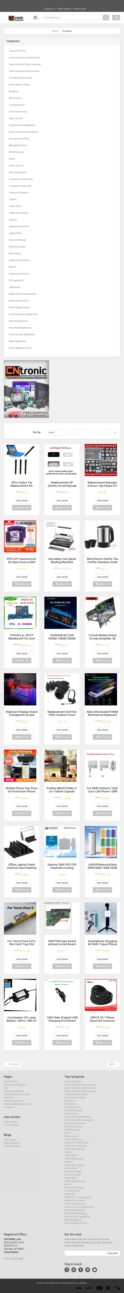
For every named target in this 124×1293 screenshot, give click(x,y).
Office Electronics (17, 172)
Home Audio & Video (19, 84)
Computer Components (21, 179)
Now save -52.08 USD (43, 3)
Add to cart (22, 507)
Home (55, 31)
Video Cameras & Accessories (24, 71)
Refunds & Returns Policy (17, 1097)
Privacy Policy (11, 1084)
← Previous (13, 1064)
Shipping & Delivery (13, 1103)
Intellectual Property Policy (17, 1107)
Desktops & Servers (19, 273)
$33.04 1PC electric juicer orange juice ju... (73, 3)
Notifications (10, 1142)
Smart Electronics (18, 111)
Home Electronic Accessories (23, 132)
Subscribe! (112, 1256)
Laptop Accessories (19, 226)
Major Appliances (17, 341)
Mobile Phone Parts (19, 300)
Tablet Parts (15, 206)
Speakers (14, 91)
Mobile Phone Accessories (22, 294)
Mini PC (12, 267)
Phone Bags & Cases (19, 307)
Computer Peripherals (20, 186)
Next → (113, 1064)
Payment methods (13, 1094)
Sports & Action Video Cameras (25, 64)
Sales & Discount (12, 1145)
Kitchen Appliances (18, 321)
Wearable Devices (18, 145)
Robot (12, 159)
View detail (21, 500)
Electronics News (12, 1149)
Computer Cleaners (19, 192)
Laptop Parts (15, 233)
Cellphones (14, 287)
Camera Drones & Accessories (24, 57)
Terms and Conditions (15, 1087)
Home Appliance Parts (20, 348)
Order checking (64, 9)
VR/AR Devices (16, 152)
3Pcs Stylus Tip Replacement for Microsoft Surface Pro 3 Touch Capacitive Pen (21, 487)
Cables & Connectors (19, 260)
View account (80, 9)
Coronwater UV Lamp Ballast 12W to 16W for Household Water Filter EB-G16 (21, 1022)
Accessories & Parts (19, 138)
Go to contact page (13, 1261)
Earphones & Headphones (22, 125)
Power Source (16, 165)
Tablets (12, 199)
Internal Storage (17, 246)
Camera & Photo (17, 51)
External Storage (17, 240)
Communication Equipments (23, 314)
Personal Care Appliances (22, 334)
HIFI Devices (15, 98)
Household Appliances (20, 327)
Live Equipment (17, 105)
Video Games (15, 118)
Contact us (49, 9)
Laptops (13, 219)
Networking (15, 253)
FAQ (6, 1090)
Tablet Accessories (18, 213)
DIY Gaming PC (16, 280)
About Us (8, 1100)
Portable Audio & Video (20, 78)
